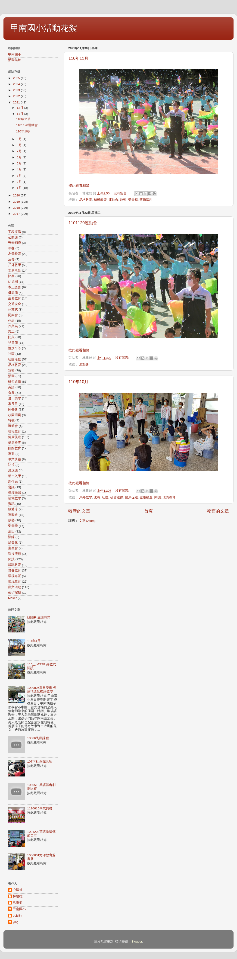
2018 (17, 207)
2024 (17, 84)
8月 (19, 145)
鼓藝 (123, 200)
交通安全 (14, 304)
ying (16, 922)
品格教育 (85, 200)
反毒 (11, 259)
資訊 (11, 504)
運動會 (113, 200)
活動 (11, 376)
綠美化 (13, 542)
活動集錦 (14, 60)
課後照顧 (14, 553)
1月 (19, 187)
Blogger (136, 941)
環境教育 (168, 497)
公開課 (13, 237)
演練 (11, 537)
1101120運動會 (83, 223)
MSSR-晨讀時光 (38, 617)
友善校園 (14, 254)
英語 (11, 387)
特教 (11, 420)
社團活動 (14, 359)
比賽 (97, 497)
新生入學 (14, 476)
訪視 (11, 465)
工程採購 (14, 232)
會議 (11, 487)
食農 (11, 393)
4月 (19, 169)
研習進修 (116, 497)
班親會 (13, 426)
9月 (19, 139)
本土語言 (14, 287)
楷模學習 (100, 200)
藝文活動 (14, 587)
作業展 (13, 326)
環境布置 (14, 576)
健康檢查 (146, 497)
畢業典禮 (14, 459)
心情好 (17, 890)
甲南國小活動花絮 (43, 28)
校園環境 (14, 415)
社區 (105, 497)
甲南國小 (14, 54)
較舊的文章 (218, 511)
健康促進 (131, 497)
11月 (20, 113)
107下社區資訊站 (39, 761)
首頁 (148, 511)
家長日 (13, 404)
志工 (11, 331)
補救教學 (14, 498)
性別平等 (14, 348)
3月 (19, 175)
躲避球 (13, 509)
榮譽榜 (133, 200)
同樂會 (13, 315)
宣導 (11, 370)
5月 (19, 163)
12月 (20, 107)
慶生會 (13, 548)
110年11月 (78, 58)
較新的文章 (79, 511)
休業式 (13, 309)
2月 (19, 181)
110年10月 (78, 381)
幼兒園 (13, 281)
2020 (17, 195)
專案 (11, 453)
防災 (11, 337)
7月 (19, 151)
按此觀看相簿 (79, 185)
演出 (11, 531)
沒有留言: (121, 193)
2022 (17, 96)
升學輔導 (14, 242)
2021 (17, 102)
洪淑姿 (17, 902)
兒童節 (13, 342)
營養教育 (14, 570)
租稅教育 (14, 431)
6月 (19, 157)
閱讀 (157, 497)
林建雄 (17, 896)
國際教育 (14, 448)
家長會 (13, 409)
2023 (17, 90)
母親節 (13, 293)
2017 (17, 213)
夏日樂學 (14, 398)
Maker (12, 598)
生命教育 (14, 298)
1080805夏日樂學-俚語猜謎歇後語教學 (41, 689)
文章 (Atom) (87, 521)
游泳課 (13, 470)
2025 (17, 78)
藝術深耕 (146, 200)
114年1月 (34, 641)
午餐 (11, 248)
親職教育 (14, 565)
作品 (11, 320)
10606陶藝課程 (38, 738)
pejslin (17, 915)
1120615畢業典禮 (39, 808)
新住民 (13, 481)
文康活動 (14, 270)
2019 (17, 201)
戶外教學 (85, 497)
